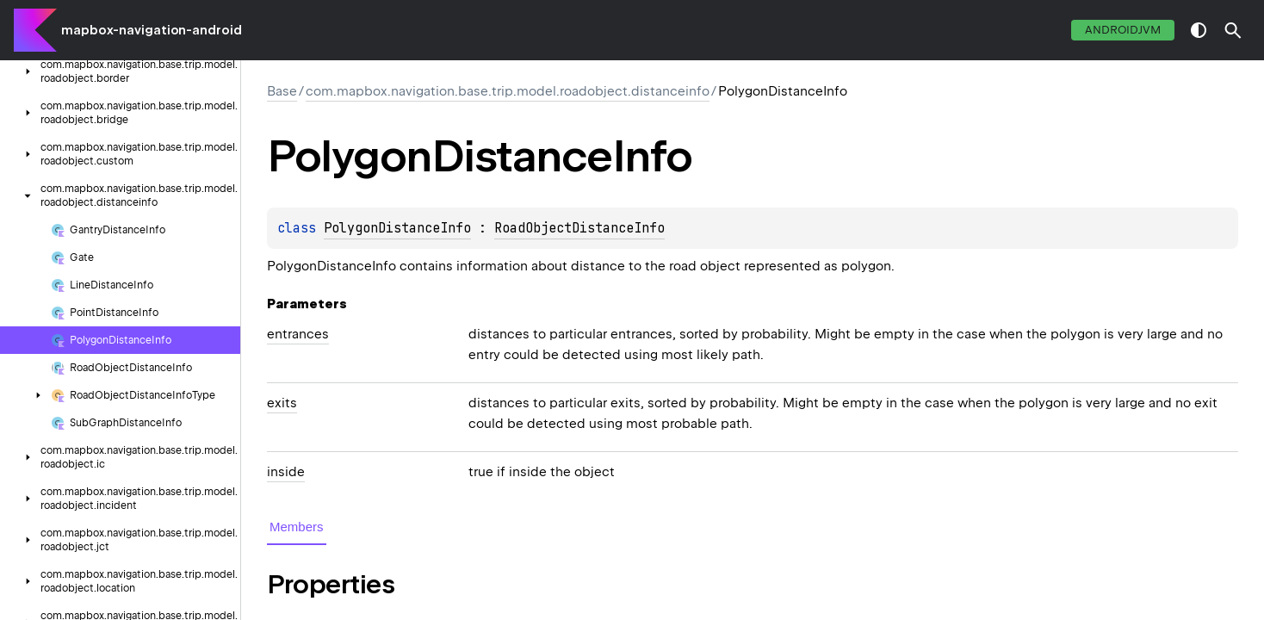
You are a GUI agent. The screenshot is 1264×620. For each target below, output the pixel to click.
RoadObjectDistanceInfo (579, 228)
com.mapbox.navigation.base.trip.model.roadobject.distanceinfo (507, 91)
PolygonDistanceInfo (397, 228)
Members (297, 526)
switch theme (1198, 30)
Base (282, 91)
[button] (1233, 30)
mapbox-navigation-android (151, 30)
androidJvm (1123, 29)
